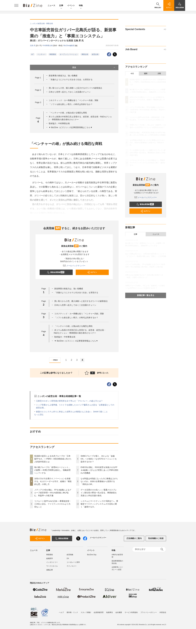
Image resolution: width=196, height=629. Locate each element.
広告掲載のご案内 (134, 538)
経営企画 (95, 54)
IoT (32, 54)
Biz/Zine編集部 (69, 45)
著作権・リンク (72, 612)
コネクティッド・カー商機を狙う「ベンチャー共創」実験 (73, 100)
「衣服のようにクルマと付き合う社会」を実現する (71, 79)
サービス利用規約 (131, 612)
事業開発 (52, 54)
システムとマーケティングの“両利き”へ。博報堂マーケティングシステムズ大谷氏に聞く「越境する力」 (99, 504)
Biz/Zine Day (91, 555)
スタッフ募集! (86, 612)
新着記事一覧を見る (145, 295)
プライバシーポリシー (148, 612)
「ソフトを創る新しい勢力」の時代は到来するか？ (71, 104)
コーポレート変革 (73, 562)
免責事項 (109, 612)
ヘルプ (61, 612)
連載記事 (49, 570)
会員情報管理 (98, 612)
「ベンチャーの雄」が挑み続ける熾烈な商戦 (68, 113)
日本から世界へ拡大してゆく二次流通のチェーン (70, 92)
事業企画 (85, 54)
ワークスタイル (52, 566)
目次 (94, 67)
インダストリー (52, 562)
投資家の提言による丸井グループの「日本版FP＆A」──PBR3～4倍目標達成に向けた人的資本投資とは (52, 459)
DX (68, 558)
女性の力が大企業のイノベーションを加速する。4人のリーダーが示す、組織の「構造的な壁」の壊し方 (53, 481)
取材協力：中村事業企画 (59, 123)
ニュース (51, 5)
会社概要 (118, 612)
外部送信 (163, 612)
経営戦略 (70, 555)
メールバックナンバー (74, 266)
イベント (71, 5)
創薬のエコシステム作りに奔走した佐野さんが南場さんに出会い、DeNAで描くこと (72, 412)
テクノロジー (71, 566)
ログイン (92, 272)
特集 (81, 5)
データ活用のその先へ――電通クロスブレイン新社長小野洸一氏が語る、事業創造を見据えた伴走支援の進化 (99, 493)
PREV (54, 360)
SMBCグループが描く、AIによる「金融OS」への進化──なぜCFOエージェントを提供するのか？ (99, 459)
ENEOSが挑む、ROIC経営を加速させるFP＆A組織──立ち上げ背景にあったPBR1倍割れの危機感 (99, 470)
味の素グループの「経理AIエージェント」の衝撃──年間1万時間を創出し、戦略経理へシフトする (52, 470)
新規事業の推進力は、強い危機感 (63, 75)
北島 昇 (33, 45)
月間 (159, 73)
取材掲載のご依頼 (155, 538)
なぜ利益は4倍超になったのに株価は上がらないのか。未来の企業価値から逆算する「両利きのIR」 (99, 481)
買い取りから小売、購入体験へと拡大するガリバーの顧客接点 (75, 88)
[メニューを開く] (16, 5)
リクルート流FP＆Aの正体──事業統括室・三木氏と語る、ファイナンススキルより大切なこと (52, 504)
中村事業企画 (48, 45)
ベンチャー (41, 54)
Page (38, 78)
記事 (61, 5)
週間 (145, 73)
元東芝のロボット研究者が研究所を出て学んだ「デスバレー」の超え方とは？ (69, 401)
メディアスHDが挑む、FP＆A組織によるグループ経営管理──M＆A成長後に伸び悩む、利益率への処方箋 (52, 493)
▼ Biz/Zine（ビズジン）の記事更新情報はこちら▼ (70, 127)
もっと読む (39, 414)
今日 (132, 73)
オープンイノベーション (69, 54)
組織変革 (49, 558)
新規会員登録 (55, 272)
